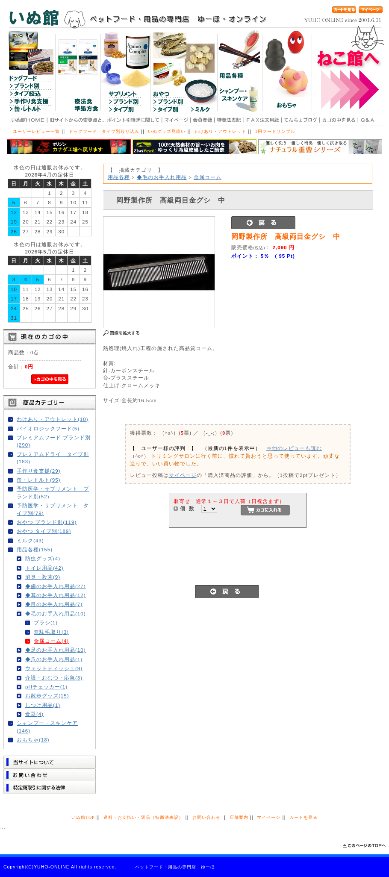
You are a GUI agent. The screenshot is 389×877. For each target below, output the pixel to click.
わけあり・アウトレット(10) (52, 419)
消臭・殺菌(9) (42, 577)
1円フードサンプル (275, 131)
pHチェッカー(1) (46, 686)
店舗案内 (239, 817)
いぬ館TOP (82, 817)
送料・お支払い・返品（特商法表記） (143, 817)
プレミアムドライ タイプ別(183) (53, 457)
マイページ (183, 475)
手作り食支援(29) (39, 471)
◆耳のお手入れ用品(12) (55, 595)
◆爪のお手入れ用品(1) (54, 659)
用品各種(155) (35, 549)
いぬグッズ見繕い (167, 131)
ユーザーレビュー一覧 (36, 131)
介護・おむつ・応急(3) (54, 677)
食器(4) (34, 714)
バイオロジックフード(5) (48, 428)
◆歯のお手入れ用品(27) (55, 586)
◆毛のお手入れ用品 (162, 177)
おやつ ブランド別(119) (47, 522)
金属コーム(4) (51, 641)
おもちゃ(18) (33, 739)
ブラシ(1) (46, 622)
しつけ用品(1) (42, 705)
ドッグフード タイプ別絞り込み (104, 131)
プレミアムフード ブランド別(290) (54, 441)
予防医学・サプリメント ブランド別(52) (53, 492)
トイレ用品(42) (44, 568)
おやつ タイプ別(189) (44, 531)
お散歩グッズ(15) (47, 695)
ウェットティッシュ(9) (54, 668)
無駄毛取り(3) (51, 632)
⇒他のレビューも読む (294, 448)
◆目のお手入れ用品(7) (54, 604)
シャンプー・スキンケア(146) (47, 726)
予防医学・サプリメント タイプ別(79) (53, 509)
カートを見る (303, 817)
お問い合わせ (206, 817)
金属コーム (207, 177)
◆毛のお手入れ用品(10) (55, 613)
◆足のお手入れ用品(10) (55, 650)
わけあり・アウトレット (220, 131)
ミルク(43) (30, 540)
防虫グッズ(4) (42, 558)
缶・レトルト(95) (39, 480)
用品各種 (119, 177)
